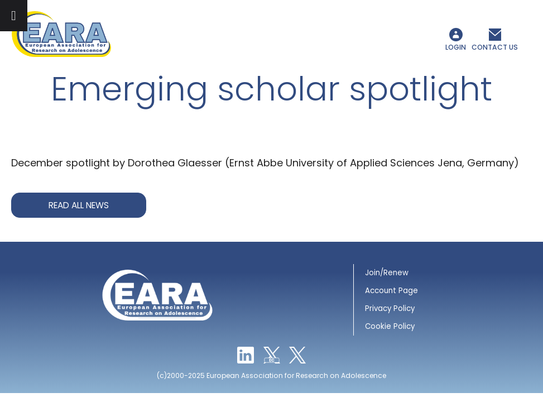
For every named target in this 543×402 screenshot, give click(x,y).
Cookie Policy (390, 326)
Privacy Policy (390, 308)
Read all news (79, 205)
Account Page (391, 290)
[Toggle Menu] (13, 15)
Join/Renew (387, 272)
